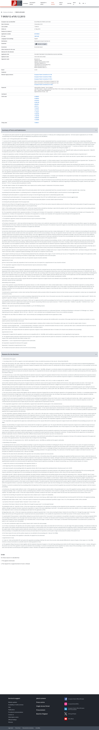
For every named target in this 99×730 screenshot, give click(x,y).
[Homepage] (1, 12)
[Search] (79, 3)
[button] (49, 130)
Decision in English (40, 44)
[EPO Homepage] (17, 3)
